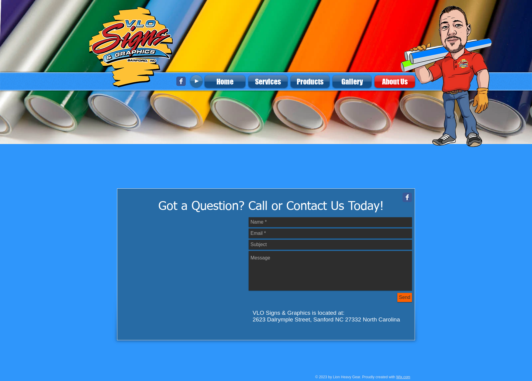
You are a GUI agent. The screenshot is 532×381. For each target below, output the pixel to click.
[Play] (196, 81)
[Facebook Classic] (181, 81)
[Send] (404, 297)
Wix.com (403, 377)
